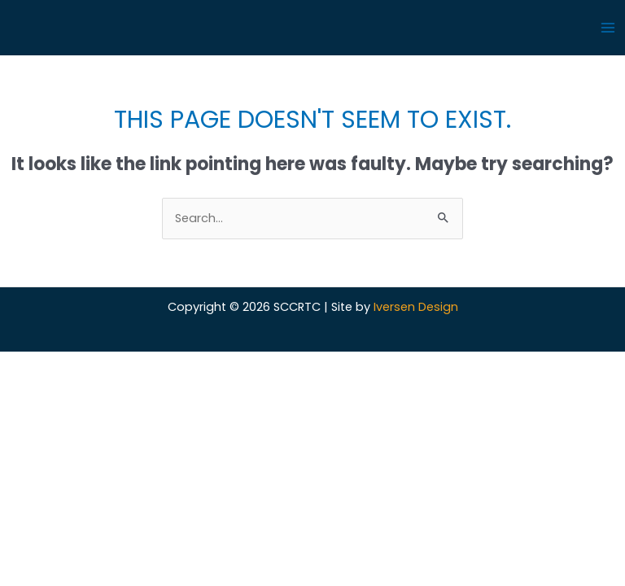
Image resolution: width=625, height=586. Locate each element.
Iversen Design (416, 307)
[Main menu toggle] (608, 28)
